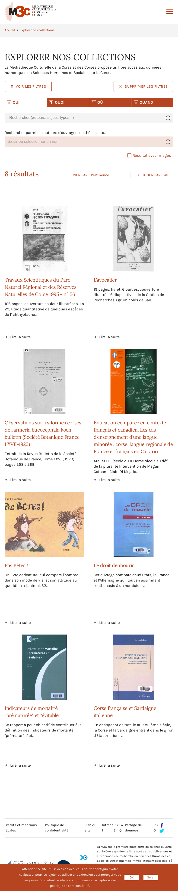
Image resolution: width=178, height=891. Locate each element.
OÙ (97, 102)
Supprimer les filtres (143, 86)
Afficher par (149, 175)
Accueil (10, 30)
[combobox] (84, 118)
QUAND (143, 102)
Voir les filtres (28, 86)
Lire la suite (20, 337)
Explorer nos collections (37, 30)
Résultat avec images (149, 155)
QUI (13, 102)
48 (166, 175)
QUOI (56, 102)
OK (132, 877)
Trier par (79, 175)
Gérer (151, 877)
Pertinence (100, 175)
